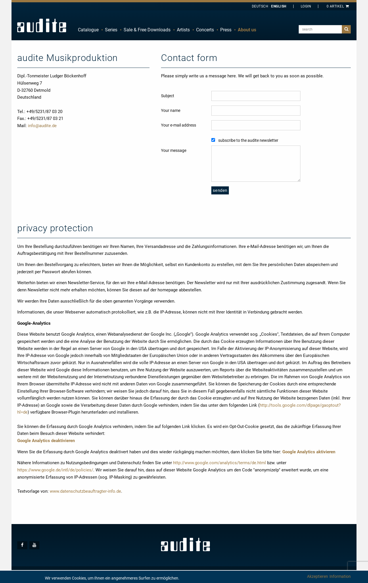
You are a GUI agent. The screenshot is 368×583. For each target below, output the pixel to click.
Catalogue (88, 30)
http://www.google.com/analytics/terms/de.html (219, 462)
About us (247, 30)
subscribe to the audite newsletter (248, 140)
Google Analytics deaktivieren (46, 440)
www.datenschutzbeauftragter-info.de (85, 491)
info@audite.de (42, 125)
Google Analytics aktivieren (308, 451)
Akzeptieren (317, 576)
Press (225, 30)
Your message (173, 150)
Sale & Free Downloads (147, 30)
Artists (183, 30)
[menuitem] (88, 30)
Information (340, 576)
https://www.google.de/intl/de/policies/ (55, 470)
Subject (167, 95)
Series (111, 30)
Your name (170, 110)
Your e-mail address (178, 125)
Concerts (205, 30)
